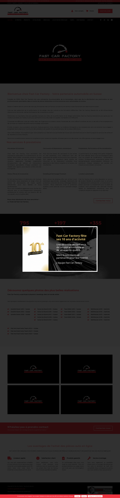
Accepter (77, 496)
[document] (60, 249)
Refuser (84, 496)
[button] (95, 228)
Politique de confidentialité (95, 496)
